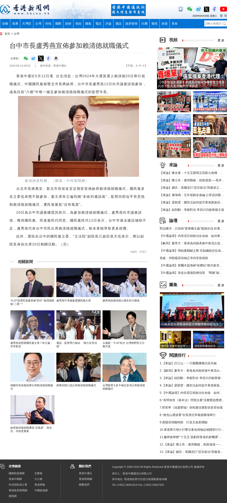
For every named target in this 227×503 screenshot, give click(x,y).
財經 (68, 23)
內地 (48, 23)
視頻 (78, 23)
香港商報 (39, 484)
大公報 (38, 478)
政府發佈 (131, 23)
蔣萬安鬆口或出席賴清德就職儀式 (76, 385)
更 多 (221, 40)
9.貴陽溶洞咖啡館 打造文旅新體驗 (184, 422)
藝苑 (155, 23)
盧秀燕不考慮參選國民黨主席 (73, 300)
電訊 (98, 23)
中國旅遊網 (41, 490)
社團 (144, 23)
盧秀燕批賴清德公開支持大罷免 (121, 300)
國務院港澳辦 (17, 473)
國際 (58, 23)
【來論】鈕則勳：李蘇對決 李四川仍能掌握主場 (192, 209)
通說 (118, 23)
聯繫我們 (84, 484)
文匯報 (38, 473)
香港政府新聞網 (18, 490)
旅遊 (165, 23)
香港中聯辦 (15, 478)
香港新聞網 (85, 478)
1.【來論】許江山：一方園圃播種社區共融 (188, 363)
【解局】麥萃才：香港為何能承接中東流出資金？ (193, 243)
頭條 (5, 23)
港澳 (15, 23)
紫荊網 (13, 496)
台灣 (38, 23)
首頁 (7, 33)
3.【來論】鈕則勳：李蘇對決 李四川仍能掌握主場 (193, 378)
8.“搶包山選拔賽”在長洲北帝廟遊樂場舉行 (188, 415)
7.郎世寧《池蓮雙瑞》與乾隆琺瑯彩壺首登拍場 (191, 407)
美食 (175, 23)
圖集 (88, 23)
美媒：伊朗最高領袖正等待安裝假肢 (184, 258)
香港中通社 (85, 473)
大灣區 (26, 23)
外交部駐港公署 (18, 484)
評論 (108, 23)
